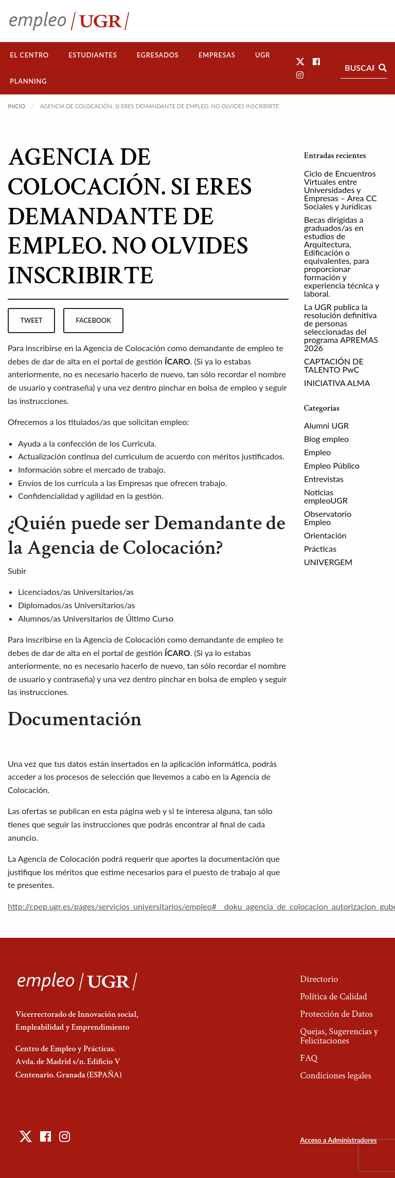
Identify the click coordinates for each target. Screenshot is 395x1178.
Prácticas (320, 548)
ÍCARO (177, 361)
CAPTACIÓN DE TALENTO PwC (334, 365)
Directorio (319, 979)
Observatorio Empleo (327, 518)
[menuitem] (29, 55)
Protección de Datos (336, 1014)
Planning (28, 81)
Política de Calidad (333, 996)
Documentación (75, 719)
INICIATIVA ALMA (337, 383)
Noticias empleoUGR (326, 496)
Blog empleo (326, 438)
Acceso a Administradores (338, 1140)
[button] (300, 61)
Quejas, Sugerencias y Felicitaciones (339, 1036)
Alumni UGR (326, 425)
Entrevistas (324, 479)
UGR (262, 55)
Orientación (325, 535)
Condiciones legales (335, 1076)
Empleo (317, 452)
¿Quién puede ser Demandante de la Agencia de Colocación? (146, 535)
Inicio (16, 106)
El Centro (29, 55)
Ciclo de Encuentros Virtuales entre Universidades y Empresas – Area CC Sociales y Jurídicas (340, 189)
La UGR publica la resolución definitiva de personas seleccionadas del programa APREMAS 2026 (341, 327)
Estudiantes (92, 55)
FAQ (308, 1058)
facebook (93, 320)
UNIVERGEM (328, 562)
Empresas (217, 55)
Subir (17, 570)
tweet (31, 320)
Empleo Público (332, 465)
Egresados (158, 55)
